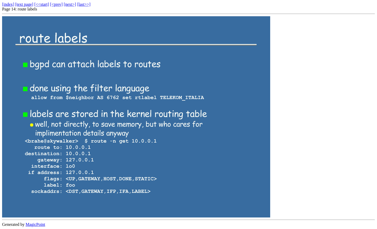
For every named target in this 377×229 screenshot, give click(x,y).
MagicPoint (35, 224)
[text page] (24, 4)
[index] (8, 4)
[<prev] (56, 4)
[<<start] (41, 4)
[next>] (70, 4)
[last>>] (84, 4)
